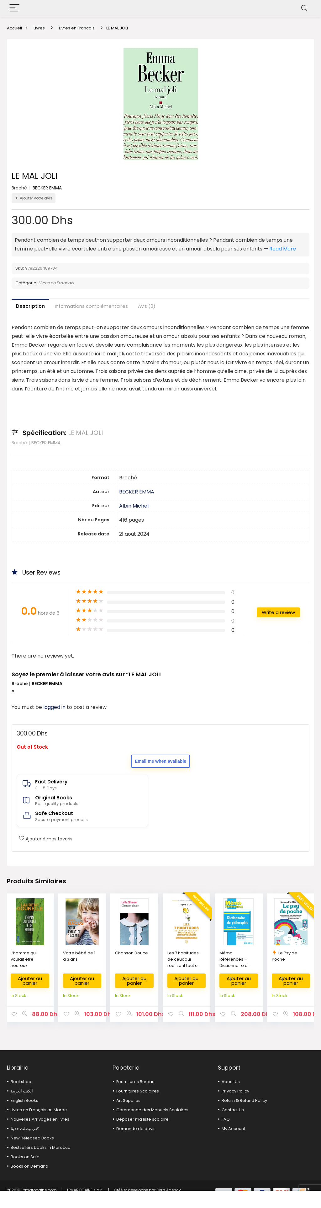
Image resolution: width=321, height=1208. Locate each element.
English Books (24, 1100)
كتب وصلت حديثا (25, 1129)
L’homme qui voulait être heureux (24, 959)
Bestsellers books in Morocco (41, 1147)
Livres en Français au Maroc (39, 1110)
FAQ (226, 1119)
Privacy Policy (235, 1091)
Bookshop (21, 1082)
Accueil (14, 28)
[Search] (304, 8)
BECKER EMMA (47, 188)
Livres (39, 28)
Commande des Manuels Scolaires (152, 1110)
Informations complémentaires (91, 306)
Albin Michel (134, 505)
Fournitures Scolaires (137, 1091)
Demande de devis (135, 1129)
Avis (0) (146, 306)
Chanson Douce (131, 953)
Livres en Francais (77, 28)
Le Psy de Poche (284, 956)
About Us (231, 1082)
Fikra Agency (168, 1190)
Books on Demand (29, 1166)
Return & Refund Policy (244, 1100)
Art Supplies (128, 1100)
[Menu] (14, 8)
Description (30, 306)
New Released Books (32, 1138)
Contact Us (233, 1110)
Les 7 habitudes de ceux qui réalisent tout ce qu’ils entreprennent (183, 965)
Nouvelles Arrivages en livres (40, 1119)
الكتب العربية (22, 1091)
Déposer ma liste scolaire (142, 1119)
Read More (282, 248)
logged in (55, 707)
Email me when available (160, 761)
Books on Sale (25, 1157)
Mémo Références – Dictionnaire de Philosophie (234, 962)
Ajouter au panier (30, 980)
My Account (233, 1129)
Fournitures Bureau (135, 1082)
